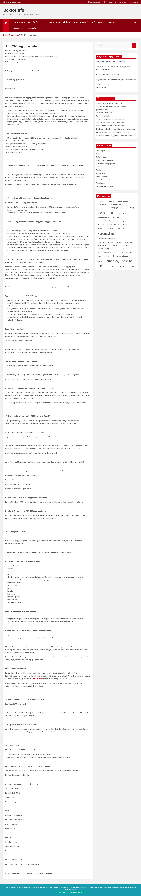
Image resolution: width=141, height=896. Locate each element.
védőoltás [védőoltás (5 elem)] (102, 266)
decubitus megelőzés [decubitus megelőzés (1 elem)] (103, 217)
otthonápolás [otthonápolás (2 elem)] (126, 245)
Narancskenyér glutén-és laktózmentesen (111, 126)
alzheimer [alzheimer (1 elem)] (100, 201)
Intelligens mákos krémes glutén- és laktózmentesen (115, 129)
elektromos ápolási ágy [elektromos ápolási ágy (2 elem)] (122, 221)
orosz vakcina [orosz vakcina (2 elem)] (113, 245)
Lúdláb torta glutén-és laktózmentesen (110, 119)
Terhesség (31, 28)
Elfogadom (61, 893)
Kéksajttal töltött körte (104, 113)
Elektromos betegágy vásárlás (57, 22)
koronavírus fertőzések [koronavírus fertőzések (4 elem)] (107, 238)
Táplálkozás (17, 28)
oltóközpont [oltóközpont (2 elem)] (102, 245)
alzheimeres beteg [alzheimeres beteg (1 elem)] (103, 204)
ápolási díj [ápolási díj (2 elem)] (120, 266)
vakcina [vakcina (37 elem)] (127, 261)
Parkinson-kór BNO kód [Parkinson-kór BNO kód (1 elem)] (118, 249)
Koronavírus (100, 173)
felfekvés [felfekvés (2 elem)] (101, 224)
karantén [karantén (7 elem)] (120, 228)
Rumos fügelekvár (102, 116)
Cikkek (98, 154)
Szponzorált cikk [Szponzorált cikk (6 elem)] (120, 256)
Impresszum (123, 2)
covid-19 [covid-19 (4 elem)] (112, 213)
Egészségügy (101, 157)
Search (134, 45)
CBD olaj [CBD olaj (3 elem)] (131, 208)
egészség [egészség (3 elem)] (116, 217)
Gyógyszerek (97, 22)
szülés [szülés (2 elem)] (100, 261)
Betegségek (111, 22)
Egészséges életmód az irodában (108, 75)
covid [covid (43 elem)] (101, 213)
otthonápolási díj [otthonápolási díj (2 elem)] (103, 249)
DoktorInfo (13, 10)
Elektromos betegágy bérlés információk (111, 61)
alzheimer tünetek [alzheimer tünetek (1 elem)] (103, 208)
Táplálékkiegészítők (103, 180)
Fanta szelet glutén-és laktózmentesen (110, 123)
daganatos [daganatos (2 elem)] (122, 213)
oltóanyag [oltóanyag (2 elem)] (128, 242)
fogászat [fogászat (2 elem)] (101, 228)
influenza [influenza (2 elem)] (110, 228)
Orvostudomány (102, 177)
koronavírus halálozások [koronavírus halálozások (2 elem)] (105, 242)
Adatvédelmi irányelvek (76, 893)
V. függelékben (37, 679)
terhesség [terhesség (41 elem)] (112, 261)
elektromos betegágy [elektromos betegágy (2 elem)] (104, 221)
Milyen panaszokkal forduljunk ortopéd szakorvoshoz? (116, 80)
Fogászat (99, 170)
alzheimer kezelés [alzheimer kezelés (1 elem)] (116, 204)
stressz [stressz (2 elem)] (107, 256)
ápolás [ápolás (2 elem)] (111, 266)
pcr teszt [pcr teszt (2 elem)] (129, 252)
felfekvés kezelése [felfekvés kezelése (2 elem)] (113, 224)
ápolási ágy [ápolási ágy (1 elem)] (131, 266)
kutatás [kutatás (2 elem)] (119, 242)
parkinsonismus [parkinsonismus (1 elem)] (118, 252)
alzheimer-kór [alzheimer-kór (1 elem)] (110, 201)
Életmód (99, 167)
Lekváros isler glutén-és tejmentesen (109, 104)
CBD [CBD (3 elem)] (122, 208)
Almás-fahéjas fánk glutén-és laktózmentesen (113, 132)
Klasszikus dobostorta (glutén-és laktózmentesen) (114, 136)
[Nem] (138, 890)
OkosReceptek (106, 98)
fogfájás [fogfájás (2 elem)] (125, 224)
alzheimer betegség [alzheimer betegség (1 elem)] (123, 201)
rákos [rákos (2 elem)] (99, 256)
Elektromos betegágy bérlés (97, 2)
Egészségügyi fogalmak (104, 160)
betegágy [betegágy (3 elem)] (114, 208)
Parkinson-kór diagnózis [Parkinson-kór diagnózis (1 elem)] (104, 252)
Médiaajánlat (134, 2)
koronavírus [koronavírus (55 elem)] (106, 233)
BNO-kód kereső (81, 22)
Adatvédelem (112, 2)
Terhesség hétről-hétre (104, 186)
